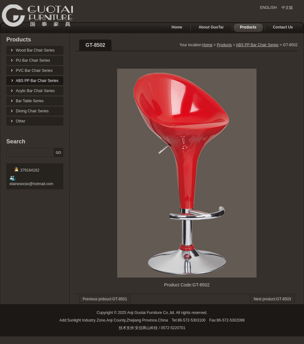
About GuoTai (207, 27)
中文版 (287, 7)
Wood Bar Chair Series (35, 50)
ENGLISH (268, 7)
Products (245, 27)
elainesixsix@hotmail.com (31, 181)
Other (20, 121)
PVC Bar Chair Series (34, 70)
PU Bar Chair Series (33, 60)
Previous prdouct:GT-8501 (105, 299)
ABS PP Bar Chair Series (37, 80)
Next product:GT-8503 (272, 299)
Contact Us (280, 27)
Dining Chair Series (32, 111)
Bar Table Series (30, 101)
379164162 (26, 170)
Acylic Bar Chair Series (35, 91)
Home (173, 27)
